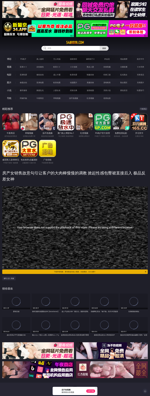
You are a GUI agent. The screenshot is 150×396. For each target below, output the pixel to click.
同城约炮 (23, 98)
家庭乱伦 (40, 90)
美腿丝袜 (90, 82)
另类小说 (107, 90)
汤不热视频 (73, 98)
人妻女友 (56, 90)
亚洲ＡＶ (23, 67)
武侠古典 (73, 90)
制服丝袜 (90, 74)
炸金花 (107, 59)
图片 (9, 82)
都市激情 (23, 90)
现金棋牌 (123, 59)
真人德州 (40, 59)
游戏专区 (73, 59)
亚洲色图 (40, 82)
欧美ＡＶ (56, 67)
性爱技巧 (140, 90)
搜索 (104, 48)
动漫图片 (73, 82)
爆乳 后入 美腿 (9, 278)
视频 (9, 66)
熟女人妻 (90, 67)
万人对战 (56, 59)
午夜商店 (40, 98)
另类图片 (140, 82)
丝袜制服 (107, 67)
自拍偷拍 (40, 67)
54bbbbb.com (75, 42)
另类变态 (140, 74)
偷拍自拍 (40, 74)
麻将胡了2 (90, 59)
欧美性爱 (73, 74)
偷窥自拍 (23, 82)
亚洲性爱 (23, 74)
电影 (9, 74)
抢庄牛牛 (140, 59)
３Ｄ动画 (73, 67)
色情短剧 (107, 98)
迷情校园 (90, 90)
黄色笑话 (123, 90)
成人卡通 (56, 74)
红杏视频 (90, 98)
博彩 (9, 58)
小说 (9, 90)
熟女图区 (123, 82)
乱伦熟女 (123, 74)
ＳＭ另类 (140, 67)
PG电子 (23, 59)
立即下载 (91, 391)
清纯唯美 (107, 82)
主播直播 (123, 67)
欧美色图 (56, 82)
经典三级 (107, 74)
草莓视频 (56, 98)
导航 (9, 98)
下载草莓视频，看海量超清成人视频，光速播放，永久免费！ (100, 271)
